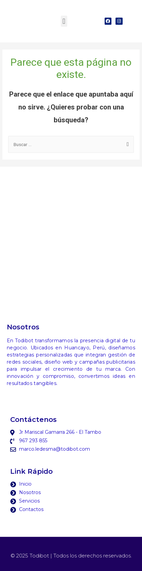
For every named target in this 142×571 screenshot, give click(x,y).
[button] (64, 21)
